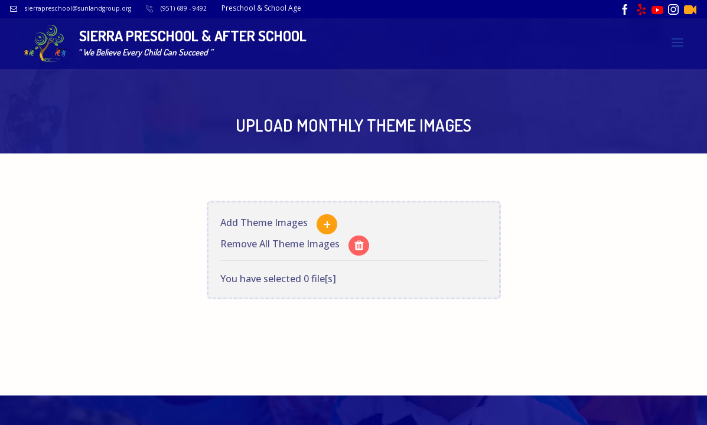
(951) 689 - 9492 (215, 8)
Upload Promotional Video (627, 70)
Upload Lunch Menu (465, 54)
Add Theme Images (264, 216)
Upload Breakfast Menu (372, 54)
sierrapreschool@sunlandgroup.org (98, 8)
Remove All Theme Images (280, 237)
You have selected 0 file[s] (278, 272)
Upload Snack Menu (550, 54)
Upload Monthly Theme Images (509, 70)
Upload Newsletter (637, 54)
